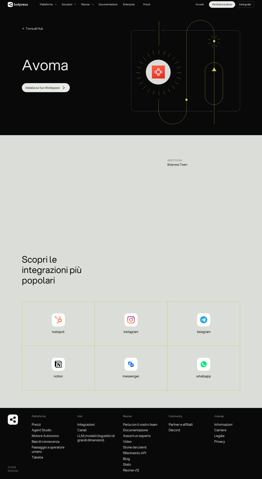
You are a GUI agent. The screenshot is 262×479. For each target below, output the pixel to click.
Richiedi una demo (222, 4)
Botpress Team (177, 165)
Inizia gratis (245, 4)
